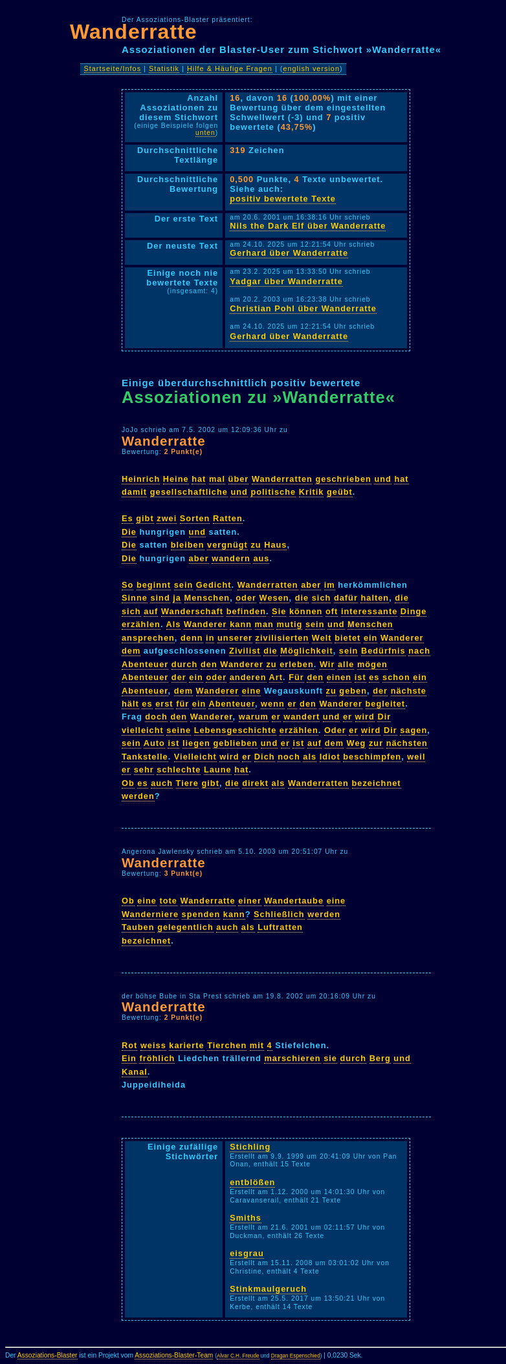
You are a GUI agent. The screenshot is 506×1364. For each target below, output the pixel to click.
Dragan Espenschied (295, 1356)
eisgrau (247, 1253)
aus (261, 558)
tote (168, 900)
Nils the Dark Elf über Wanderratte (308, 226)
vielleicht (143, 730)
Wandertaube (294, 900)
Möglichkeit (306, 651)
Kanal (135, 1072)
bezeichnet (376, 783)
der (178, 677)
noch (289, 756)
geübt (340, 492)
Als (173, 624)
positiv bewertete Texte (283, 198)
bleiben (187, 545)
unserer (234, 638)
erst (164, 703)
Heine (176, 479)
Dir (384, 716)
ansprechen (148, 638)
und (382, 479)
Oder (335, 730)
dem (131, 651)
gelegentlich (185, 927)
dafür (346, 598)
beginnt (154, 585)
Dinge (414, 611)
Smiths (245, 1218)
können (306, 611)
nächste (408, 691)
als (309, 756)
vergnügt (227, 545)
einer (249, 900)
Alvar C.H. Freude (238, 1356)
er (291, 703)
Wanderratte (133, 31)
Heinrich (141, 479)
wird (365, 716)
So (127, 585)
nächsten (407, 743)
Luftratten (280, 927)
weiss (153, 1045)
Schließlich (279, 914)
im (329, 585)
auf (151, 611)
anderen (248, 677)
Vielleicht (195, 756)
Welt (322, 638)
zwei (167, 518)
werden (138, 796)
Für (296, 677)
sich (321, 598)
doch (156, 716)
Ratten (228, 518)
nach (419, 651)
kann (241, 624)
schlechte (179, 769)
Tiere (187, 783)
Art (276, 677)
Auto (154, 743)
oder (246, 598)
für (182, 703)
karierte (186, 1045)
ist (360, 677)
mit (257, 1045)
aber (199, 558)
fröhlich (157, 1058)
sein (183, 585)
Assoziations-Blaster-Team (174, 1355)
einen (339, 677)
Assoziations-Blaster (47, 1355)
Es (127, 518)
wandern (231, 558)
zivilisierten (282, 638)
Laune (218, 769)
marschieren (292, 1058)
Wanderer (205, 624)
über (238, 479)
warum (254, 716)
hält (130, 703)
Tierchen (227, 1045)
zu (255, 545)
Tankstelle (145, 756)
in (210, 638)
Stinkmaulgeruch (268, 1289)
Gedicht (214, 585)
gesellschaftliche (189, 492)
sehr (144, 769)
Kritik (311, 492)
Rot (129, 1045)
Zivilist (245, 651)
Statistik (164, 68)
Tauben (138, 927)
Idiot (330, 756)
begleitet (386, 703)
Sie (279, 611)
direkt (255, 783)
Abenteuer (145, 664)
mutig (289, 624)
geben (353, 691)
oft (331, 611)
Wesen (274, 598)
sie (330, 1058)
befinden (246, 611)
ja (177, 598)
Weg (356, 743)
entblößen (252, 1182)
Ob (128, 783)
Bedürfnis (383, 651)
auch (162, 783)
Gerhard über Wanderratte (289, 253)
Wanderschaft (192, 611)
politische (273, 492)
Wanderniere (150, 914)
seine (178, 730)
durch (184, 664)
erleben (297, 664)
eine (251, 691)
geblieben (235, 743)
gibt (144, 518)
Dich (264, 756)
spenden (201, 914)
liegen (196, 743)
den (209, 664)
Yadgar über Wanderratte (286, 281)
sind (160, 598)
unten (205, 132)
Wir (327, 664)
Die (129, 532)
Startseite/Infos (113, 68)
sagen (413, 730)
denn (192, 638)
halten (374, 598)
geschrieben (343, 479)
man (264, 624)
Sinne (135, 598)
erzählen (141, 624)
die (302, 598)
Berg (380, 1058)
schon (396, 677)
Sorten (195, 518)
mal (217, 479)
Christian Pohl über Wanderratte (303, 308)
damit (134, 492)
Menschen (207, 598)
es (374, 677)
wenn (273, 703)
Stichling (250, 1147)
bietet (347, 638)
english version (311, 68)
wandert (301, 716)
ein (371, 638)
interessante (369, 611)
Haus (275, 545)
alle (346, 664)
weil (416, 756)
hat (199, 479)
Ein (129, 1058)
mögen (372, 664)
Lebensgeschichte (235, 730)
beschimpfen (372, 756)
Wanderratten (282, 479)
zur (376, 743)
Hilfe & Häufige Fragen (229, 68)
